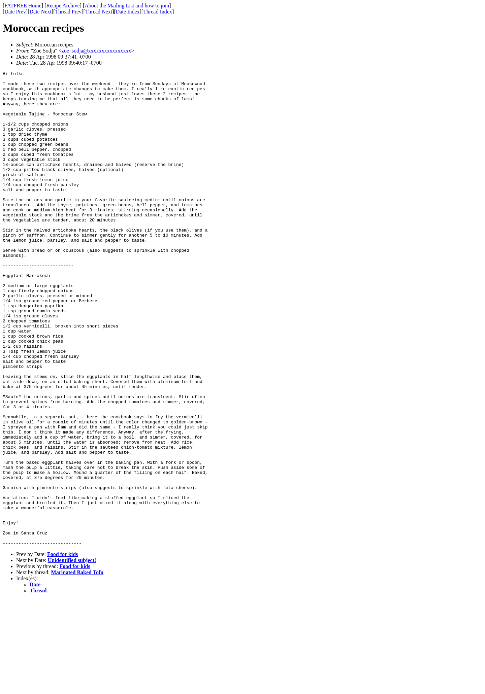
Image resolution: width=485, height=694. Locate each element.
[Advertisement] (454, 105)
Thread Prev (68, 11)
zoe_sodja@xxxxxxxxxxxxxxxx (96, 51)
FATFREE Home (22, 5)
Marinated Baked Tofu (77, 667)
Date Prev (15, 11)
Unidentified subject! (72, 655)
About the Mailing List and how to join (127, 5)
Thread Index (157, 11)
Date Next (41, 11)
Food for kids (62, 649)
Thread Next (98, 11)
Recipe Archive (62, 5)
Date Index (128, 11)
